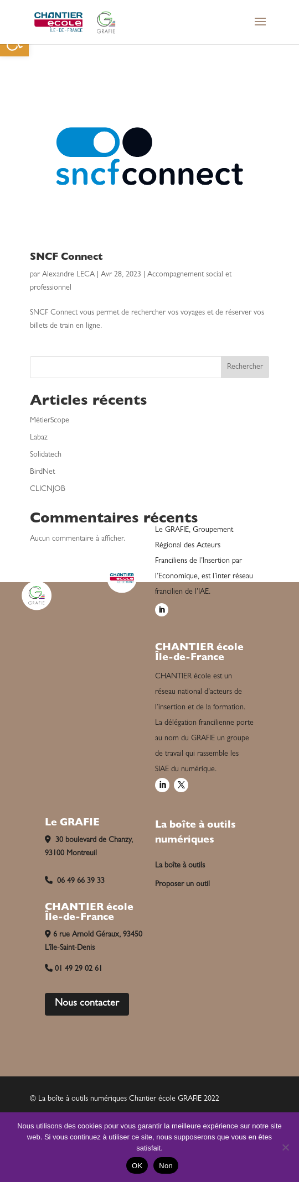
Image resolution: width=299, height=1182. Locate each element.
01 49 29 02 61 (73, 969)
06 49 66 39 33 (75, 881)
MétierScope (49, 421)
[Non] (285, 1147)
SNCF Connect (66, 258)
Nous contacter (87, 1004)
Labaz (39, 438)
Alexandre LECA (68, 275)
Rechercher (245, 367)
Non (166, 1166)
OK (137, 1166)
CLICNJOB (47, 489)
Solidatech (45, 455)
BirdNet (42, 472)
